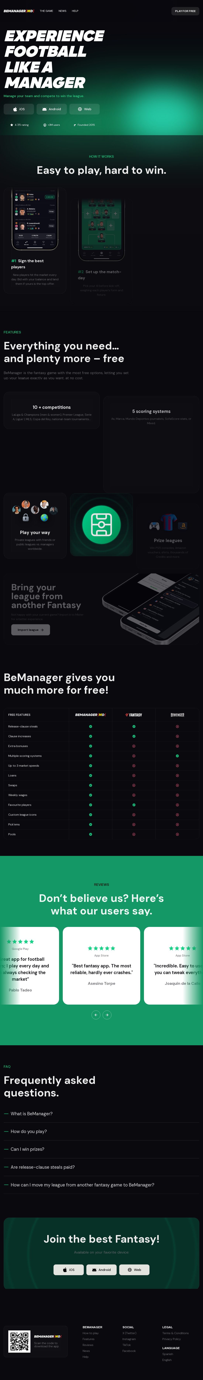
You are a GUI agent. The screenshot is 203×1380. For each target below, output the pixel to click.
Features (88, 1339)
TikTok (127, 1345)
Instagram (129, 1339)
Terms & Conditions (175, 1333)
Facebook (129, 1350)
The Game (46, 11)
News (62, 11)
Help (75, 11)
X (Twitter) (129, 1333)
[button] (96, 1014)
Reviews (88, 1345)
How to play (91, 1333)
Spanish (167, 1354)
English (167, 1360)
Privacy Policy (171, 1339)
